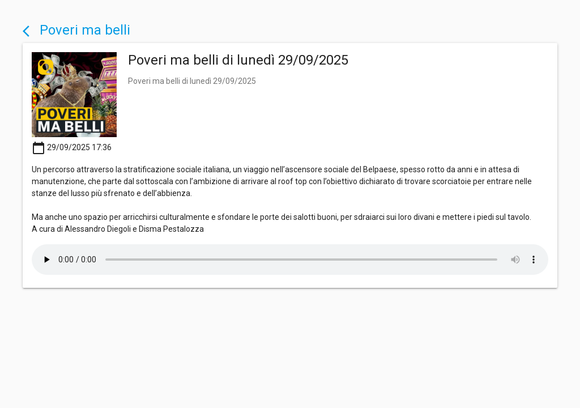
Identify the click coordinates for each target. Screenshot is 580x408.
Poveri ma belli (76, 30)
